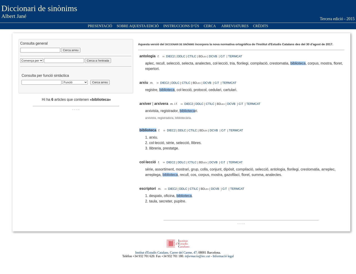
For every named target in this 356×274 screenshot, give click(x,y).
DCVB (213, 56)
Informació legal (223, 256)
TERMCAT (235, 56)
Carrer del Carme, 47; (184, 252)
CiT (222, 56)
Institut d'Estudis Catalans (151, 252)
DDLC (181, 56)
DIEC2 (170, 56)
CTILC (192, 56)
